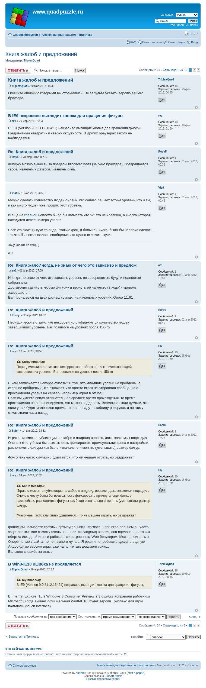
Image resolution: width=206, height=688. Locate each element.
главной (30, 215)
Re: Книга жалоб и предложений (40, 151)
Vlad (15, 193)
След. (193, 616)
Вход (194, 42)
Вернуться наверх (196, 107)
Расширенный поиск (184, 25)
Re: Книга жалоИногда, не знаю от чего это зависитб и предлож (72, 265)
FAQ (133, 42)
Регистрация (176, 42)
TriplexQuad (32, 60)
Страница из (174, 70)
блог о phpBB (136, 672)
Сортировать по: (106, 616)
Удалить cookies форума (138, 665)
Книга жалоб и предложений (41, 54)
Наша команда (107, 665)
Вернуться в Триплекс (24, 636)
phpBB (80, 672)
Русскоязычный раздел (58, 34)
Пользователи (152, 42)
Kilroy (16, 315)
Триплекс (85, 34)
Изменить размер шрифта (194, 33)
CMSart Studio (113, 675)
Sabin (15, 430)
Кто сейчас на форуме (23, 649)
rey (14, 120)
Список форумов (25, 34)
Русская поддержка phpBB (103, 678)
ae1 (14, 270)
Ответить (18, 70)
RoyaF (16, 157)
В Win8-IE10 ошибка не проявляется (44, 564)
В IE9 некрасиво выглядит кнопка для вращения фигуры (65, 115)
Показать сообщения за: (45, 616)
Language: (167, 14)
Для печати (186, 33)
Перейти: (137, 636)
